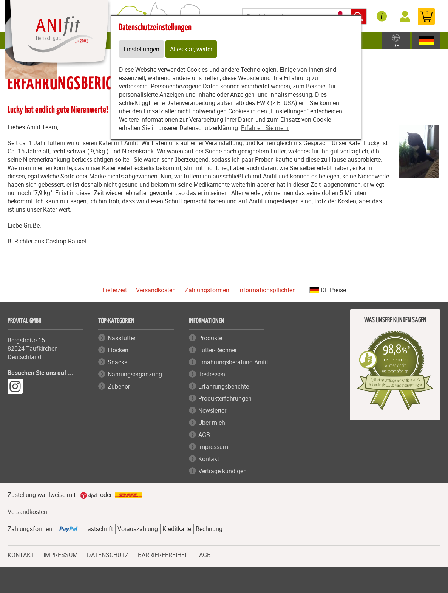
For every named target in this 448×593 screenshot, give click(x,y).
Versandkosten (156, 290)
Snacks (117, 362)
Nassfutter (122, 338)
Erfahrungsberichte (223, 386)
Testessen (211, 374)
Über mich (211, 422)
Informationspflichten (267, 290)
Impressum (213, 447)
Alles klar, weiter (191, 49)
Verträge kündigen (222, 471)
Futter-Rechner (217, 350)
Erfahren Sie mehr (265, 128)
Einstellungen (141, 49)
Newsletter (212, 410)
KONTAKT (21, 554)
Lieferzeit (114, 290)
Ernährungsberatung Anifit (233, 362)
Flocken (118, 350)
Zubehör (119, 386)
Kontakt (208, 459)
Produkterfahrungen (225, 398)
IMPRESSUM (60, 554)
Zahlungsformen (207, 290)
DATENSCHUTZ (108, 554)
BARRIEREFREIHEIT (164, 554)
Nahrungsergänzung (135, 374)
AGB (204, 434)
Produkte (210, 338)
